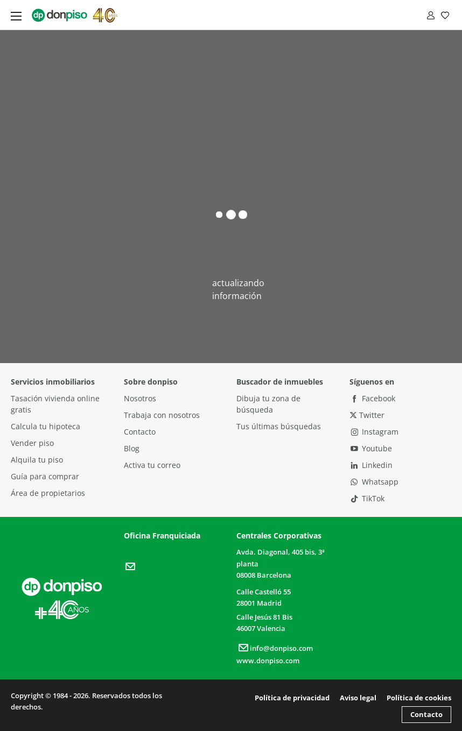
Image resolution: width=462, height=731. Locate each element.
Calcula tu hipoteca (45, 426)
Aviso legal (358, 697)
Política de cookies (419, 697)
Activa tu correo (152, 465)
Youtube (371, 448)
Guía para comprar (45, 476)
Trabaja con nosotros (162, 415)
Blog (131, 448)
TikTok (367, 498)
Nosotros (140, 398)
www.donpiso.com (267, 660)
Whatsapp (374, 482)
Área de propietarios (48, 493)
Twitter (366, 415)
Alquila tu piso (37, 460)
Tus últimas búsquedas (278, 426)
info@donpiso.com (274, 648)
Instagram (374, 432)
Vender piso (32, 443)
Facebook (372, 398)
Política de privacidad (292, 697)
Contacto (140, 432)
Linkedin (371, 465)
